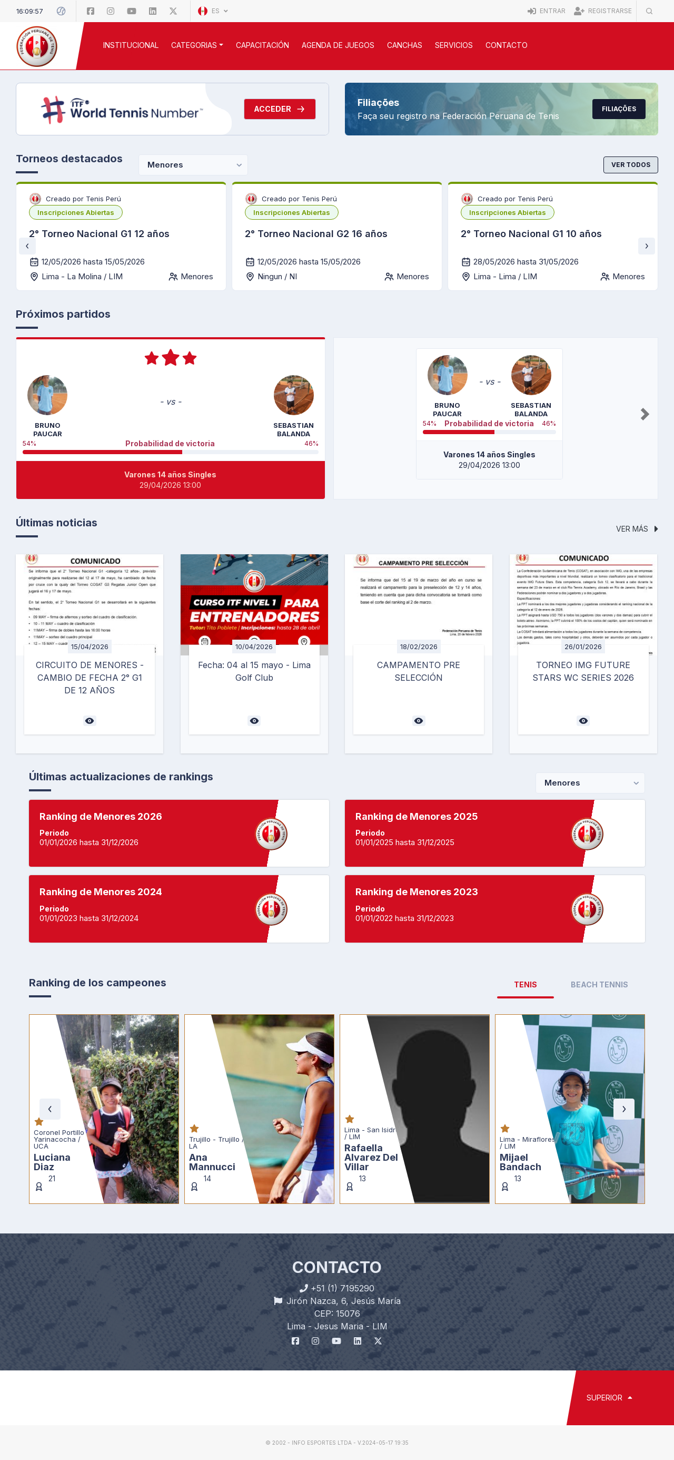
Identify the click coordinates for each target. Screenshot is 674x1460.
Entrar (547, 11)
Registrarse (603, 11)
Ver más (637, 528)
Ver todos (630, 165)
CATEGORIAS (194, 45)
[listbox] (76, 212)
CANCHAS (404, 45)
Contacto (506, 45)
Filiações (619, 109)
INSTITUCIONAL (130, 45)
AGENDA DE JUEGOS (338, 45)
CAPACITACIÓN (262, 45)
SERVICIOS (454, 45)
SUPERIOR (609, 1397)
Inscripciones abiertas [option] (75, 212)
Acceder (280, 109)
